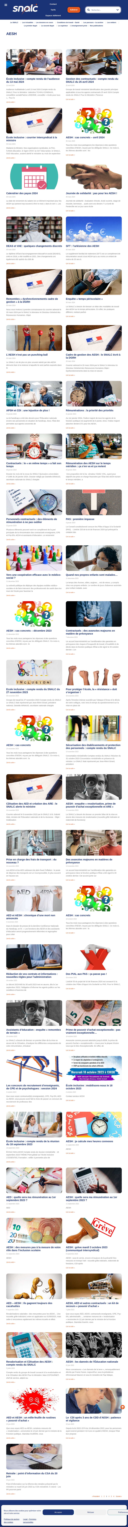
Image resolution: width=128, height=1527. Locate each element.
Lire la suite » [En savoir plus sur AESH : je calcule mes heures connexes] (70, 1153)
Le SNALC (15, 22)
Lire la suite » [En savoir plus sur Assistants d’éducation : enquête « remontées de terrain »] (10, 1050)
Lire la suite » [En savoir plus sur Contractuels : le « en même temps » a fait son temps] (10, 484)
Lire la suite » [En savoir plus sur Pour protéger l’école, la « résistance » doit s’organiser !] (70, 710)
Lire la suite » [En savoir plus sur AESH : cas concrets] (10, 763)
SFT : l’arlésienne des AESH (82, 246)
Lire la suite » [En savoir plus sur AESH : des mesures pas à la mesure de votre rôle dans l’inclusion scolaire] (10, 1262)
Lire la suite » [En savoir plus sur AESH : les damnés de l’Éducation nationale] (70, 1379)
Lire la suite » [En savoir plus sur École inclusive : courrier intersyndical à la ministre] (10, 158)
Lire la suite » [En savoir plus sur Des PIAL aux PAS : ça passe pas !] (70, 988)
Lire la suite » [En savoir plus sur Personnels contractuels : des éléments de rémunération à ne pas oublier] (10, 540)
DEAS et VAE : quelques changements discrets (34, 246)
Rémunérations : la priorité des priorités (89, 410)
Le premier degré (31, 26)
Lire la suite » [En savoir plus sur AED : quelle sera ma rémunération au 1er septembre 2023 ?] (10, 1212)
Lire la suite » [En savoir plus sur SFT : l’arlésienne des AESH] (70, 263)
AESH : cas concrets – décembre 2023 (29, 630)
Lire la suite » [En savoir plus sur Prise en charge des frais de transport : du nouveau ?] (10, 880)
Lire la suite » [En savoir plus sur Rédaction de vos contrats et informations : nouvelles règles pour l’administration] (10, 994)
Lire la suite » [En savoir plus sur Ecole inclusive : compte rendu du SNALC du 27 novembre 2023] (10, 710)
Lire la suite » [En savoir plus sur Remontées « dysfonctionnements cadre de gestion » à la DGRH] (10, 319)
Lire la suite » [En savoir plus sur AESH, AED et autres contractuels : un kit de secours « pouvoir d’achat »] (70, 1326)
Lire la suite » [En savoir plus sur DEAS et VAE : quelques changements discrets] (10, 263)
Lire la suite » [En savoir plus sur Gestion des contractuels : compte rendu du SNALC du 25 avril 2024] (70, 99)
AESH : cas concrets (18, 745)
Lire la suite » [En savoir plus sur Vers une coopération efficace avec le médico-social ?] (10, 595)
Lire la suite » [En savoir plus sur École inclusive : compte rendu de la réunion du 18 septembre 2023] (10, 1162)
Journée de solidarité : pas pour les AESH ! (91, 193)
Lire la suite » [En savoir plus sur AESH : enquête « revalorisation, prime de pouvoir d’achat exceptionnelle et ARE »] (70, 824)
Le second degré (48, 26)
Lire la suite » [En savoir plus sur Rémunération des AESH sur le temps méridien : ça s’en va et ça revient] (70, 484)
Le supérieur (63, 26)
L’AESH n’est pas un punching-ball (27, 354)
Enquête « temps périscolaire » (84, 298)
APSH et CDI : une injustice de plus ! (28, 410)
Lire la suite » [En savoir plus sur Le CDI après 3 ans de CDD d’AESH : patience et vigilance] (70, 1438)
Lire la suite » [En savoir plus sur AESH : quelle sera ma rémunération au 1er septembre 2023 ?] (70, 1212)
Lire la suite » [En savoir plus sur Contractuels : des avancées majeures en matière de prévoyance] (70, 654)
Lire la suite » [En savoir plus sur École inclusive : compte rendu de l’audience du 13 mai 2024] (10, 102)
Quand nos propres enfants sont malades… (92, 574)
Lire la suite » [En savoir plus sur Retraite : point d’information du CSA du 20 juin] (10, 1494)
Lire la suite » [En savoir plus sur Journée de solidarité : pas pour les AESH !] (70, 211)
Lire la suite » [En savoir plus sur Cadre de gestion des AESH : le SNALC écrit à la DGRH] (70, 375)
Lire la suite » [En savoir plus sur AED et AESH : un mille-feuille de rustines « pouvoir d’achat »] (10, 1438)
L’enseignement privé (78, 26)
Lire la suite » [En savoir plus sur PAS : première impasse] (70, 537)
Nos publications (97, 26)
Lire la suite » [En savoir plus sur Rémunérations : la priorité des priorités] (70, 428)
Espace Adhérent (53, 15)
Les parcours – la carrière (93, 22)
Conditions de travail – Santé (69, 22)
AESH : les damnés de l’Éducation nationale (92, 1361)
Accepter (58, 1512)
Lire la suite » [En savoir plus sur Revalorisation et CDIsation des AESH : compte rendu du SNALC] (10, 1382)
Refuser (91, 1512)
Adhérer (74, 10)
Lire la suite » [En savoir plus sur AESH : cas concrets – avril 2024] (70, 155)
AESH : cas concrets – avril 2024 (85, 137)
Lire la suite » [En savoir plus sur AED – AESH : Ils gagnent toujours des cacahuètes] (10, 1324)
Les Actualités (27, 22)
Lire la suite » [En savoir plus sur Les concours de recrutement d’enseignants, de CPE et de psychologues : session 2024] (10, 1106)
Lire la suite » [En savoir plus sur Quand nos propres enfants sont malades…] (70, 592)
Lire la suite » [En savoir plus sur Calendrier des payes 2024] (10, 208)
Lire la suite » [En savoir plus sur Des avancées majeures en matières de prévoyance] (70, 880)
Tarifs (53, 10)
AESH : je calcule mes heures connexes (89, 1141)
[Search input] (103, 10)
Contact (53, 4)
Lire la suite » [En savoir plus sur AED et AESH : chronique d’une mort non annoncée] (10, 938)
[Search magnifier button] (88, 10)
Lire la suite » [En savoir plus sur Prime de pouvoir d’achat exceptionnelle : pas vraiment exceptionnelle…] (70, 1050)
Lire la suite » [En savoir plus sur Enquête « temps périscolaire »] (70, 316)
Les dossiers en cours (45, 22)
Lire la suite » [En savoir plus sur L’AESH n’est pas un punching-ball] (10, 372)
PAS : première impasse (80, 519)
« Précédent (96, 1496)
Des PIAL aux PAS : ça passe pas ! (86, 974)
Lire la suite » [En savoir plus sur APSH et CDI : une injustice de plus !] (10, 428)
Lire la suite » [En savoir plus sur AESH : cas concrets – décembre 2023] (10, 648)
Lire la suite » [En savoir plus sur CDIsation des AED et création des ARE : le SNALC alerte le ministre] (10, 824)
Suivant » (119, 1496)
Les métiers (112, 22)
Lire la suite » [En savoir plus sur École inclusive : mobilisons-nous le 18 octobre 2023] (70, 1100)
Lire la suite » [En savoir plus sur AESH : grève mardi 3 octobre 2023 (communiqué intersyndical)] (70, 1268)
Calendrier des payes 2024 (22, 193)
